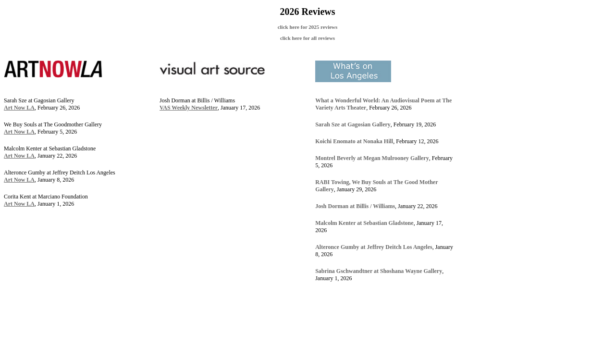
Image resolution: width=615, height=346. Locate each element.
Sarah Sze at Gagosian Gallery (353, 124)
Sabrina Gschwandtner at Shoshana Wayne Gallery (378, 271)
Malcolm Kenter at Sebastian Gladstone (364, 223)
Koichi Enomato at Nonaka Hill (354, 141)
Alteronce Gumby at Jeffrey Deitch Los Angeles (373, 247)
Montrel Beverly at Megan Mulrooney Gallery (372, 158)
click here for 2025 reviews (308, 27)
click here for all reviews (307, 38)
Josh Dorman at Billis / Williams (355, 206)
